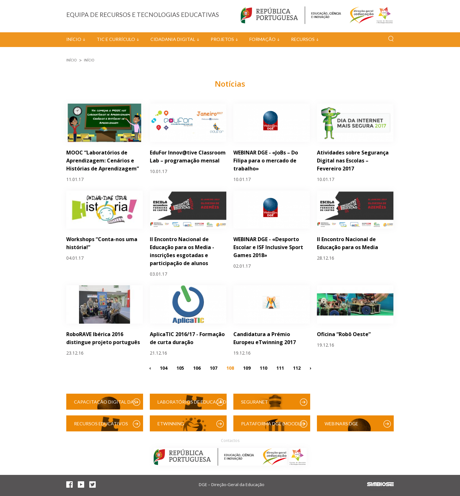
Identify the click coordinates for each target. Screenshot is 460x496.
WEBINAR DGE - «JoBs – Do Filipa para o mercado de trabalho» (265, 160)
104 (163, 368)
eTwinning (170, 423)
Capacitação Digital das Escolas (105, 404)
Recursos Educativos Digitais (101, 426)
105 (180, 368)
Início (73, 39)
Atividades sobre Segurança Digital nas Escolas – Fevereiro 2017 (353, 160)
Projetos (222, 39)
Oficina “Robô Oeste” (344, 334)
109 (247, 368)
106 (197, 368)
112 (297, 368)
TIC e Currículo (116, 39)
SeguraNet (254, 402)
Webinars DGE (341, 423)
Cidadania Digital (172, 39)
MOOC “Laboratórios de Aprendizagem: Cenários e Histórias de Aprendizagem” (102, 160)
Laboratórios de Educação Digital (191, 404)
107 (213, 368)
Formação (262, 39)
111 (280, 368)
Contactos (230, 440)
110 (263, 368)
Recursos (303, 39)
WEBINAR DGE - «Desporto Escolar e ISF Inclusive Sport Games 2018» (268, 247)
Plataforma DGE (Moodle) (272, 423)
